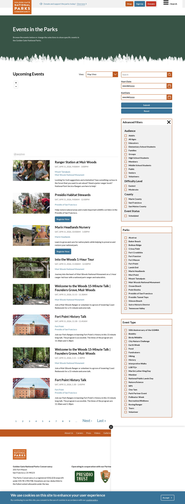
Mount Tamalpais (137, 278)
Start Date (126, 81)
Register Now (63, 219)
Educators (133, 143)
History (132, 360)
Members (133, 161)
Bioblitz (132, 333)
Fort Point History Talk (70, 316)
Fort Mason (134, 260)
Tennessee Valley (137, 308)
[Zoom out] (16, 86)
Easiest (132, 186)
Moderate (133, 189)
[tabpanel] (65, 118)
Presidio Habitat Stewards (72, 195)
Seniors (132, 173)
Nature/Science (136, 382)
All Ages (132, 139)
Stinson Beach (135, 301)
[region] (65, 118)
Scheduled (133, 216)
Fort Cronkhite (136, 252)
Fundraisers (134, 352)
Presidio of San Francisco (141, 293)
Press (88, 433)
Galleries (107, 433)
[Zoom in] (16, 83)
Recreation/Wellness (139, 401)
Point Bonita (135, 289)
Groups (132, 154)
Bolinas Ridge (135, 245)
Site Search (170, 4)
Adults (132, 135)
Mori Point (134, 275)
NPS (131, 386)
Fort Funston (135, 256)
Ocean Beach (135, 286)
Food (131, 348)
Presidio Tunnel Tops (139, 297)
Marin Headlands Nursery (72, 227)
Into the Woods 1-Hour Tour (74, 259)
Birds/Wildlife (135, 337)
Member (133, 374)
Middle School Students (140, 165)
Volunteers (134, 176)
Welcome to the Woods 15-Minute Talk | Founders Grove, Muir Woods (82, 288)
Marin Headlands (137, 271)
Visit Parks (42, 11)
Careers (79, 433)
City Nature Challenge (139, 341)
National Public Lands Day (141, 378)
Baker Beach (135, 241)
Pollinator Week (136, 397)
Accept (166, 497)
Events (67, 11)
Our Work (114, 11)
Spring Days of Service (80, 4)
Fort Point (133, 263)
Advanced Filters (132, 122)
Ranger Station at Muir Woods (75, 162)
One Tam (133, 389)
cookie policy (92, 500)
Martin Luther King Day (140, 371)
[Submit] (146, 105)
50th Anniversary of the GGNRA (144, 330)
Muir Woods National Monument (144, 282)
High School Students (139, 158)
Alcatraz (133, 237)
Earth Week (134, 345)
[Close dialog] (111, 427)
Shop (129, 4)
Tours (131, 408)
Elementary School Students (142, 146)
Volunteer (89, 11)
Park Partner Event (138, 393)
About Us (162, 11)
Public (131, 169)
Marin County (135, 199)
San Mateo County (137, 206)
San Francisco (135, 202)
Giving (139, 11)
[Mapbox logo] (19, 154)
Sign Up (139, 4)
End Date (125, 93)
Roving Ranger (135, 404)
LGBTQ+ (133, 367)
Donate (151, 4)
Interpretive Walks (138, 363)
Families (132, 150)
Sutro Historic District (139, 304)
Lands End (133, 267)
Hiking (132, 356)
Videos (97, 433)
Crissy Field (134, 249)
